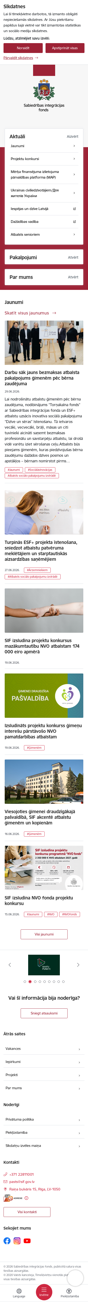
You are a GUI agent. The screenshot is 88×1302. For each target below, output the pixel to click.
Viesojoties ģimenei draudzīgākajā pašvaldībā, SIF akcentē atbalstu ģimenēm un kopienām (40, 817)
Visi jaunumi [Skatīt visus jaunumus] (44, 934)
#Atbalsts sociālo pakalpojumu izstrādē (32, 576)
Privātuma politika (20, 1119)
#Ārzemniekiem (37, 570)
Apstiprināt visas (65, 48)
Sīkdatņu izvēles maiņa (23, 1145)
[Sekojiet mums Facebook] (7, 1240)
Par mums (14, 1088)
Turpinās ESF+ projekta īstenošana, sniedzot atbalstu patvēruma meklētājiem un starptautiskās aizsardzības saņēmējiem (41, 550)
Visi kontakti (27, 1212)
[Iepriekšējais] (10, 964)
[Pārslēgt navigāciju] (44, 1292)
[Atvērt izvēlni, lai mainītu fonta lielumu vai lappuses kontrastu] (69, 1293)
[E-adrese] (13, 1198)
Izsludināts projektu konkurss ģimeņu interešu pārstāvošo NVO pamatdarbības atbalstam (43, 731)
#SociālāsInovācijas (40, 469)
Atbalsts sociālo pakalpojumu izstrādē (32, 475)
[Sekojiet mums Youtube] (27, 1240)
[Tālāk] (78, 964)
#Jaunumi (14, 469)
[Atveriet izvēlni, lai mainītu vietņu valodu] (19, 1293)
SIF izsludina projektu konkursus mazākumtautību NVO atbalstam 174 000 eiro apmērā (42, 646)
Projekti (12, 1075)
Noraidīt (23, 48)
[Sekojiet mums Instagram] (17, 1240)
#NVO (50, 914)
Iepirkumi (13, 1061)
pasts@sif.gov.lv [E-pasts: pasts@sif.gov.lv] (21, 1181)
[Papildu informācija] (26, 1198)
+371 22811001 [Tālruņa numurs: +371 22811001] (21, 1174)
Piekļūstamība (16, 1132)
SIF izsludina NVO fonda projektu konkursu (39, 900)
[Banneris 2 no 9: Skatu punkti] (44, 965)
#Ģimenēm (34, 747)
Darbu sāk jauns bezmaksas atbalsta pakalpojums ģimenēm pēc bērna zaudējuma (42, 378)
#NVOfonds (69, 914)
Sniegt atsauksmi (44, 1013)
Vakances (13, 1048)
